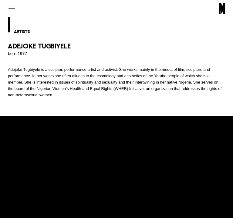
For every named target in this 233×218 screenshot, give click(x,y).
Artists (22, 31)
